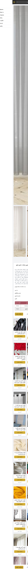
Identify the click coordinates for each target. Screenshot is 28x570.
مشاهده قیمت (20, 338)
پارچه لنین (21, 484)
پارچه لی (20, 529)
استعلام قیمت (6, 314)
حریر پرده (20, 436)
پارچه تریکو (21, 389)
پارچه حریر (7, 531)
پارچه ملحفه (20, 364)
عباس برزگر (17, 314)
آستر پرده (7, 387)
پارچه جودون (7, 506)
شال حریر (7, 339)
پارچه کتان (21, 340)
